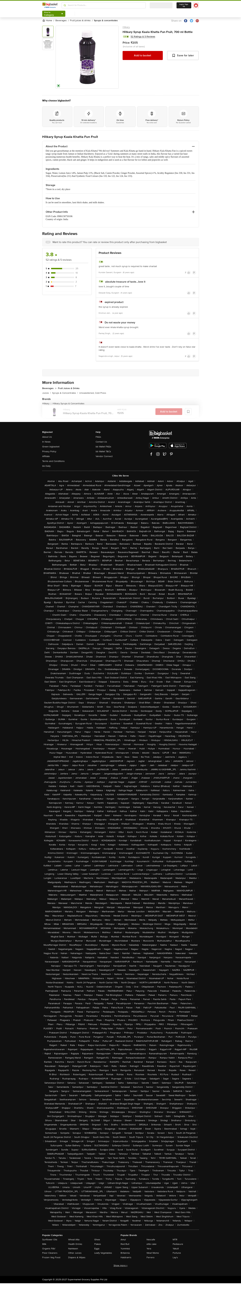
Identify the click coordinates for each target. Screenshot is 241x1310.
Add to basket (142, 55)
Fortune (177, 1253)
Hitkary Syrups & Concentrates (68, 403)
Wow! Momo (153, 1253)
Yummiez (125, 1248)
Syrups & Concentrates (65, 393)
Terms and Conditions (53, 461)
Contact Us (101, 441)
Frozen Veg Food (51, 1257)
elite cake (151, 1244)
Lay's (175, 1257)
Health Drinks (75, 1244)
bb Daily (46, 466)
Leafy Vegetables (103, 1253)
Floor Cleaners (49, 1253)
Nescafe (151, 1239)
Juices (46, 393)
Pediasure (178, 1244)
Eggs (96, 1248)
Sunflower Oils (49, 1239)
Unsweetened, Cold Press (92, 393)
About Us (47, 436)
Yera (149, 1248)
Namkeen (73, 1248)
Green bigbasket (50, 446)
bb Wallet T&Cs (103, 451)
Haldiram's (126, 1257)
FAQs (98, 436)
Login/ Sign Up (183, 5)
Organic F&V (48, 1248)
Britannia (125, 1253)
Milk (44, 1244)
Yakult (176, 1248)
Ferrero (150, 1257)
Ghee (97, 1239)
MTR (175, 1239)
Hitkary (126, 27)
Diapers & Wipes (76, 1257)
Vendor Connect (104, 456)
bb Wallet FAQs (103, 446)
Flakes (97, 1244)
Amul (123, 1239)
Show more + (121, 1265)
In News (46, 441)
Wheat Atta (73, 1239)
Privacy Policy (49, 451)
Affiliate (46, 456)
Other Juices (75, 1253)
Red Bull (125, 1244)
